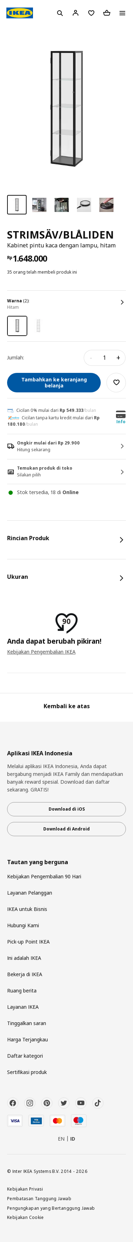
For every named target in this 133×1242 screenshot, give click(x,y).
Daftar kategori (25, 1055)
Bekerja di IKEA (24, 974)
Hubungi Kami (23, 925)
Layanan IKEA (23, 1006)
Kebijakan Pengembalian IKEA (41, 651)
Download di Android (66, 829)
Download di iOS (67, 809)
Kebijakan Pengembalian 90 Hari (44, 876)
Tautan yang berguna (37, 862)
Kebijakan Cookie (25, 1217)
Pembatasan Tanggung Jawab (39, 1198)
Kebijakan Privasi (25, 1189)
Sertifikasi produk (27, 1072)
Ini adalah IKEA (24, 958)
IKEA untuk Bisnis (27, 909)
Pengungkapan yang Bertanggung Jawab (51, 1208)
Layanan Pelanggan (29, 892)
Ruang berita (22, 990)
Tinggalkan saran (26, 1023)
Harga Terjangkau (27, 1039)
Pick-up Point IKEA (28, 941)
